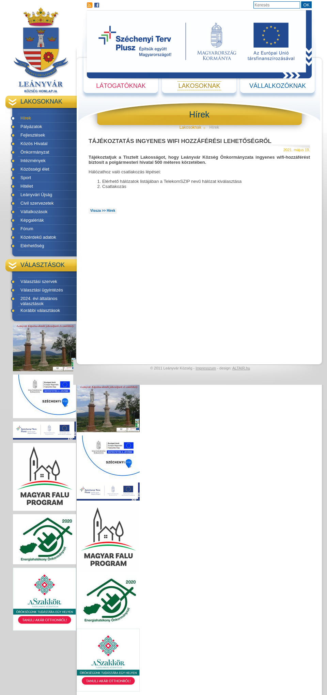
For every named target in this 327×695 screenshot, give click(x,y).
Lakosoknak (199, 85)
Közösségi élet (34, 169)
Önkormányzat (34, 152)
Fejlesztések (32, 135)
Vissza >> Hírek (102, 210)
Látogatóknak (120, 85)
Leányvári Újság (36, 194)
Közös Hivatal (33, 143)
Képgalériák (32, 220)
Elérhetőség (32, 245)
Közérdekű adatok (38, 237)
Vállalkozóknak (277, 85)
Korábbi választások (40, 310)
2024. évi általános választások (38, 301)
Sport (25, 177)
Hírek (25, 118)
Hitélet (26, 186)
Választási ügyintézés (41, 290)
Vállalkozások (34, 211)
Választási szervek (38, 281)
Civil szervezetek (37, 203)
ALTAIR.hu (241, 368)
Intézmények (33, 160)
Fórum (26, 228)
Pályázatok (31, 126)
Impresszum (206, 368)
